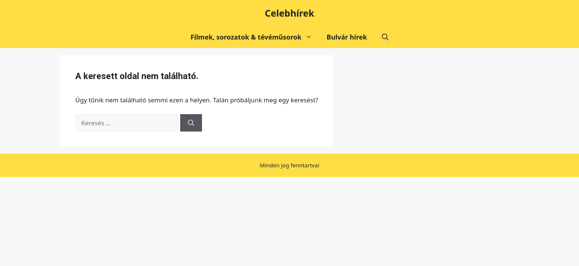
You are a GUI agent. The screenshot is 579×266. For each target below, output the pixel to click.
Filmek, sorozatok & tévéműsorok (255, 37)
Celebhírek (289, 13)
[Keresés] (191, 123)
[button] (385, 37)
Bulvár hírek (347, 37)
